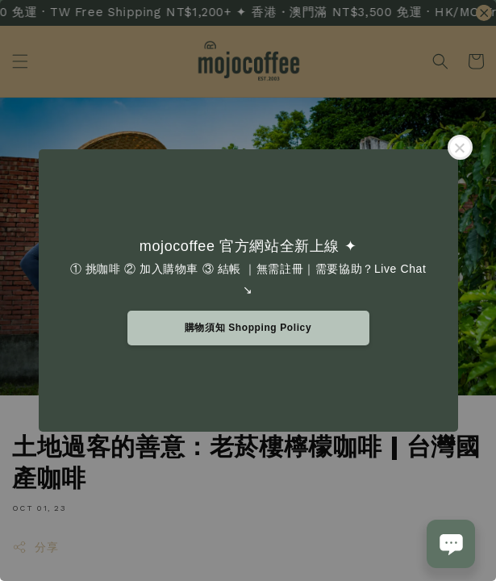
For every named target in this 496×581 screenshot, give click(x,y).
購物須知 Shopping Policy (248, 327)
